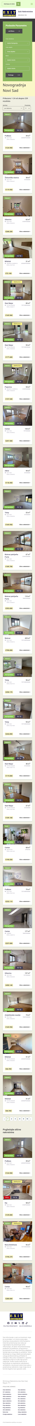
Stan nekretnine (7, 1403)
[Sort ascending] (25, 108)
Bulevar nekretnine (22, 1394)
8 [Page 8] (19, 1119)
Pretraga (14, 75)
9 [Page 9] (23, 1119)
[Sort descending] (29, 108)
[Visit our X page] (19, 1323)
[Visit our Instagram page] (12, 1323)
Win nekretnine (21, 1401)
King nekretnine (7, 1407)
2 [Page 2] (11, 1119)
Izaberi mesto (11, 68)
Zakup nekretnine (22, 1412)
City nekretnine (21, 1390)
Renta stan (5, 1412)
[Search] (18, 4)
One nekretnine (21, 1410)
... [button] (17, 1119)
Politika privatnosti (10, 1326)
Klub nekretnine (7, 1398)
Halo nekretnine (22, 1396)
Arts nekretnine (6, 1410)
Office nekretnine (7, 1396)
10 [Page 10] (27, 1119)
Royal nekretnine (7, 1394)
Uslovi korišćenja (25, 1326)
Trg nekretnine (21, 1407)
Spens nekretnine (7, 1401)
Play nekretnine (6, 1405)
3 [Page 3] (15, 1119)
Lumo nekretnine (22, 1414)
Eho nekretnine (21, 1398)
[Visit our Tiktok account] (26, 1323)
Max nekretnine (22, 1405)
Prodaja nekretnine (7, 1414)
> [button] (30, 1119)
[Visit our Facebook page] (8, 1323)
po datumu (8, 108)
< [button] (4, 1119)
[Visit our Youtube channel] (16, 1323)
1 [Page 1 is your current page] (7, 1119)
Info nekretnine (21, 1392)
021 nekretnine (6, 1392)
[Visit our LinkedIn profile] (23, 1323)
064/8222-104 (22, 15)
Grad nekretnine (7, 1390)
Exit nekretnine (21, 1403)
